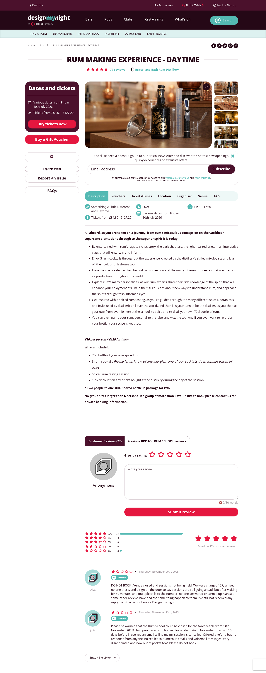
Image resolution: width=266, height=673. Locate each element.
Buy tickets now (51, 124)
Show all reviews (102, 658)
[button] (104, 69)
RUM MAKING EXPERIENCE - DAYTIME (76, 45)
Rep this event (52, 169)
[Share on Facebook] (213, 45)
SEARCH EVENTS (63, 33)
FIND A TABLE (38, 33)
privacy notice (202, 178)
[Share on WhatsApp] (230, 45)
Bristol (44, 45)
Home (31, 45)
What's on (182, 19)
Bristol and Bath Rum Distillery (157, 69)
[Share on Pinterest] (224, 45)
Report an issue (52, 178)
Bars (88, 19)
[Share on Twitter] (219, 45)
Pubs (108, 19)
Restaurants (154, 19)
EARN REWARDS (157, 33)
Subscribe (221, 169)
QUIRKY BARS (133, 33)
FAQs (52, 190)
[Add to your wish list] (206, 87)
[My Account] (224, 5)
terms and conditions (177, 178)
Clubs (128, 19)
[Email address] (148, 169)
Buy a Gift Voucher (52, 139)
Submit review (181, 511)
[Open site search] (224, 20)
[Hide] (233, 156)
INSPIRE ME (112, 33)
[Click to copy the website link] (235, 45)
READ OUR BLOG (89, 33)
